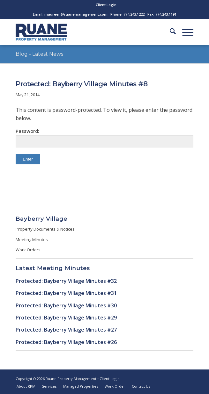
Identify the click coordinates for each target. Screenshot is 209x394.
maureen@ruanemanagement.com (76, 14)
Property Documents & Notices (45, 229)
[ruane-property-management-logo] (87, 32)
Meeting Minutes (32, 239)
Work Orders (28, 250)
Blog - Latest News (39, 54)
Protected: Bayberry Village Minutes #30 (66, 305)
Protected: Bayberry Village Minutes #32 (66, 280)
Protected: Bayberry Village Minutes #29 (66, 317)
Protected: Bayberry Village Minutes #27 (66, 329)
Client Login (106, 4)
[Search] (169, 32)
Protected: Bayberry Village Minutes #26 (66, 342)
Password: (104, 137)
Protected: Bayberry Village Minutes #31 (66, 293)
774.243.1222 (134, 14)
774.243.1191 (165, 14)
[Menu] (184, 32)
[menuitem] (106, 4)
